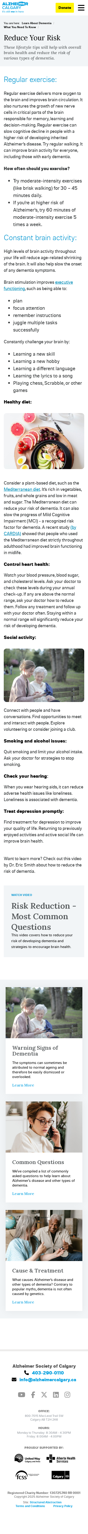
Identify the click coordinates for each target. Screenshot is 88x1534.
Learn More (23, 1085)
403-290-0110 (44, 1373)
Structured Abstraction (45, 1502)
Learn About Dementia (36, 23)
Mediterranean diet (22, 489)
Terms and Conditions (30, 1506)
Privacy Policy (63, 1506)
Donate (64, 7)
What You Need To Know (20, 27)
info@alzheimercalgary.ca (44, 1379)
